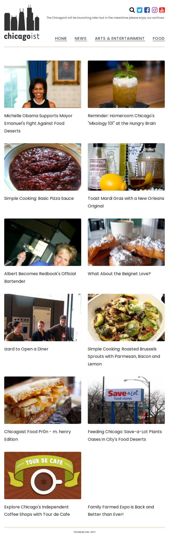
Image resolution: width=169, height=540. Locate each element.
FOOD (159, 38)
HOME (61, 38)
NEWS (81, 38)
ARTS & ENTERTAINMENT (120, 38)
